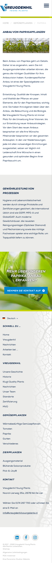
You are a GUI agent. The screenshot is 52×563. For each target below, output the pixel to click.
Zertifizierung (10, 401)
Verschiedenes (10, 443)
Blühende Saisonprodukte (17, 466)
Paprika (7, 433)
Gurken (6, 438)
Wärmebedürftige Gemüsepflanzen (21, 423)
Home (6, 23)
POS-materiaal (9, 556)
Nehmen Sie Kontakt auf (24, 290)
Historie (7, 376)
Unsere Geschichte (13, 371)
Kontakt (7, 354)
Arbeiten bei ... (10, 349)
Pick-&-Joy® (10, 470)
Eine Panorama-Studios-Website (16, 559)
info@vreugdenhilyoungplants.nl (20, 513)
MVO (5, 406)
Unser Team (9, 391)
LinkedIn (17, 537)
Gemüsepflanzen (22, 23)
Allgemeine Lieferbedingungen (15, 552)
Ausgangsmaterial (13, 461)
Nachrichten (9, 344)
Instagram (35, 537)
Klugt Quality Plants (13, 381)
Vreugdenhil (9, 339)
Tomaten (7, 428)
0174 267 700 (22, 503)
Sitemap (6, 549)
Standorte (8, 396)
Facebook (26, 537)
